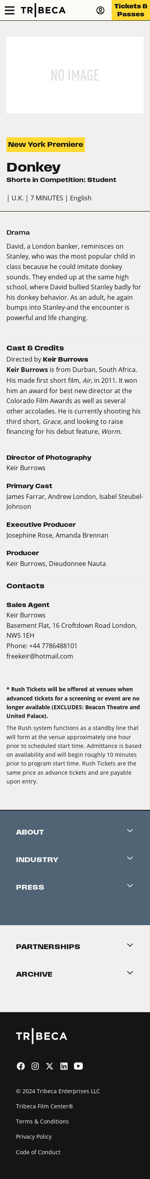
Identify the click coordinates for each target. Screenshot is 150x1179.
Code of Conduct (38, 1152)
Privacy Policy (34, 1136)
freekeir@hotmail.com (39, 656)
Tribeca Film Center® (44, 1106)
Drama (18, 232)
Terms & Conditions (42, 1121)
